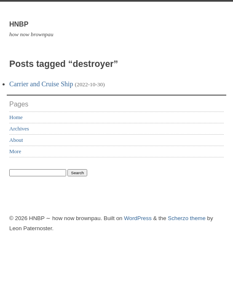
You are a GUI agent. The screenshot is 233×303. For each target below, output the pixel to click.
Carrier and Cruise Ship (41, 84)
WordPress (138, 218)
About (16, 140)
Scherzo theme (187, 218)
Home (16, 117)
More (15, 151)
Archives (19, 128)
